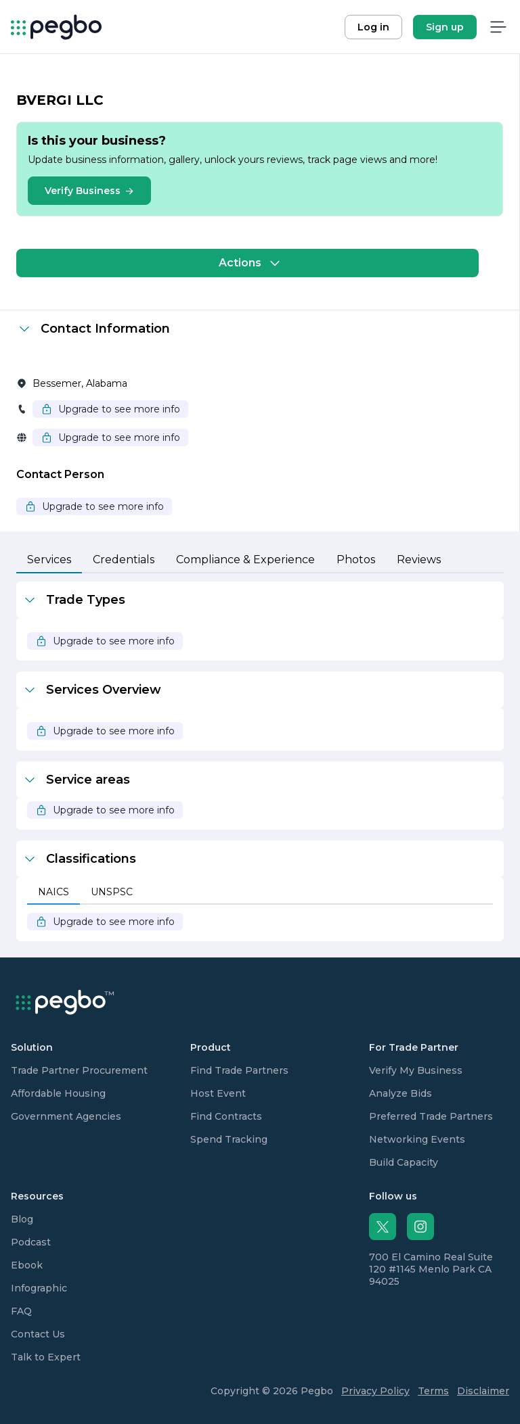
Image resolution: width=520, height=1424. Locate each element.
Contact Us (38, 1334)
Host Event (218, 1093)
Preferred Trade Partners (431, 1116)
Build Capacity (403, 1162)
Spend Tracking (228, 1139)
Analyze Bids (400, 1093)
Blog (22, 1219)
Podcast (31, 1242)
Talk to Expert (46, 1357)
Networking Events (417, 1139)
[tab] (49, 560)
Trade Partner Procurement (79, 1070)
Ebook (27, 1265)
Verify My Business (415, 1070)
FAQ (21, 1311)
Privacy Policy (375, 1391)
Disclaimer (483, 1391)
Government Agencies (66, 1116)
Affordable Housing (58, 1093)
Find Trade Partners (239, 1070)
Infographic (39, 1288)
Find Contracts (226, 1116)
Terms (433, 1391)
